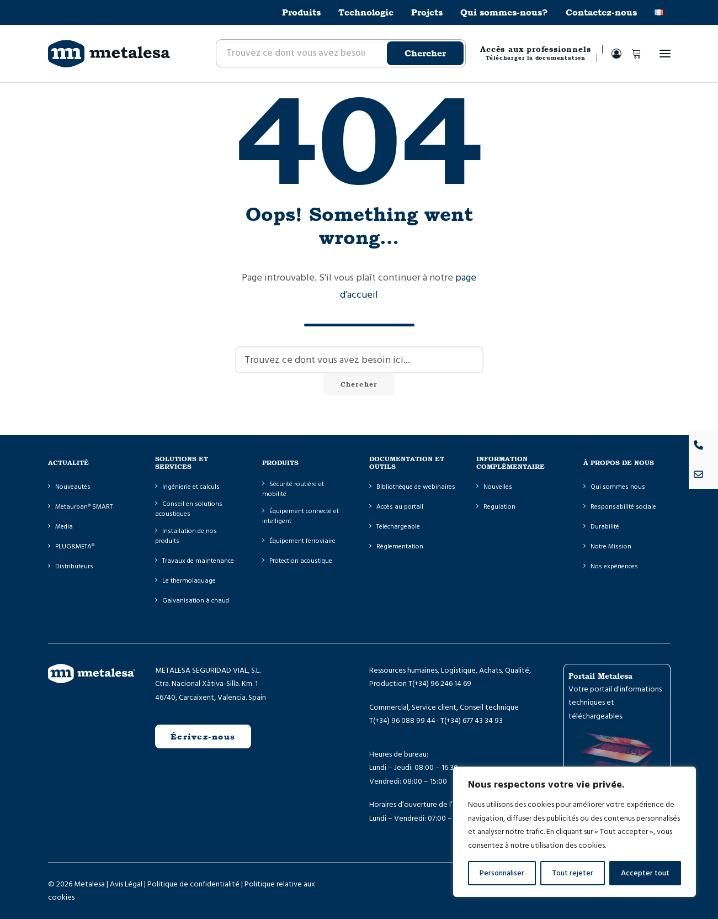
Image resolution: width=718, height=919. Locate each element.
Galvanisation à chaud (195, 600)
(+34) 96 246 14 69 (441, 683)
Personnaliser (502, 873)
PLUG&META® (74, 546)
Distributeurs (74, 566)
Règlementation (399, 546)
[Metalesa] (109, 53)
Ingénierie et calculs (191, 487)
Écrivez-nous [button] (203, 736)
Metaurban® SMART (84, 506)
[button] (665, 53)
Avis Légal (126, 883)
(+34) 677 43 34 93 (473, 720)
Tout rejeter (572, 873)
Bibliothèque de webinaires (415, 487)
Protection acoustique (300, 561)
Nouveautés (73, 487)
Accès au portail (399, 506)
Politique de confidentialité (193, 883)
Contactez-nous (601, 12)
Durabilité (605, 526)
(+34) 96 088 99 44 (404, 720)
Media (64, 526)
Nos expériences (614, 566)
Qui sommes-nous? (504, 12)
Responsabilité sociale (623, 506)
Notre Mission (611, 546)
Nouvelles (497, 487)
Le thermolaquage (189, 580)
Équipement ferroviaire (302, 541)
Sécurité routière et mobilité (293, 489)
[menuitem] (305, 12)
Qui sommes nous (618, 487)
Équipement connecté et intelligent (300, 516)
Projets (427, 12)
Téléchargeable (398, 526)
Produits (301, 12)
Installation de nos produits (186, 536)
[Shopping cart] (631, 54)
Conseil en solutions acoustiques (188, 509)
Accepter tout (645, 873)
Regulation (499, 506)
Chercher (425, 53)
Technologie (365, 12)
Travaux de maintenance (198, 561)
